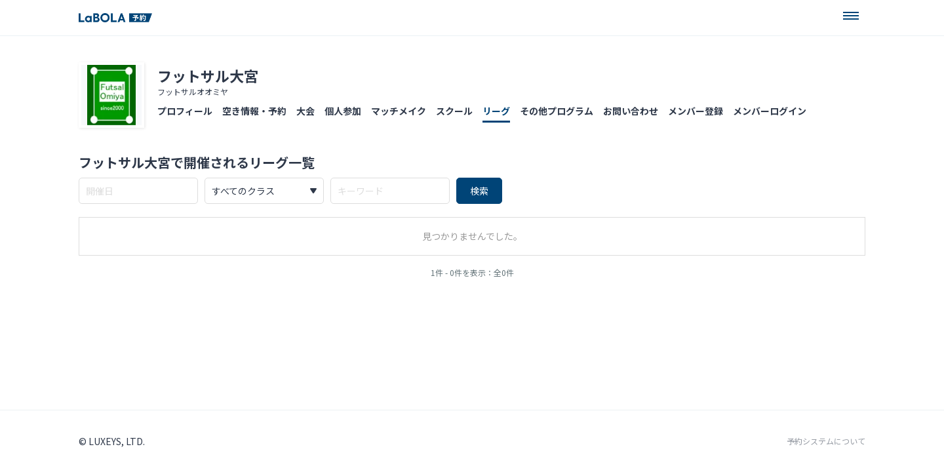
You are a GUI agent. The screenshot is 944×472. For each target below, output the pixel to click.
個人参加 (342, 110)
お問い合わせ (630, 110)
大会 (305, 110)
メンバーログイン (769, 110)
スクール (454, 110)
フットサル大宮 (207, 75)
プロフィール (184, 110)
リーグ (496, 110)
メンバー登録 (695, 110)
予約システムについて (826, 441)
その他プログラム (556, 110)
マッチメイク (398, 110)
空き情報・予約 (254, 110)
